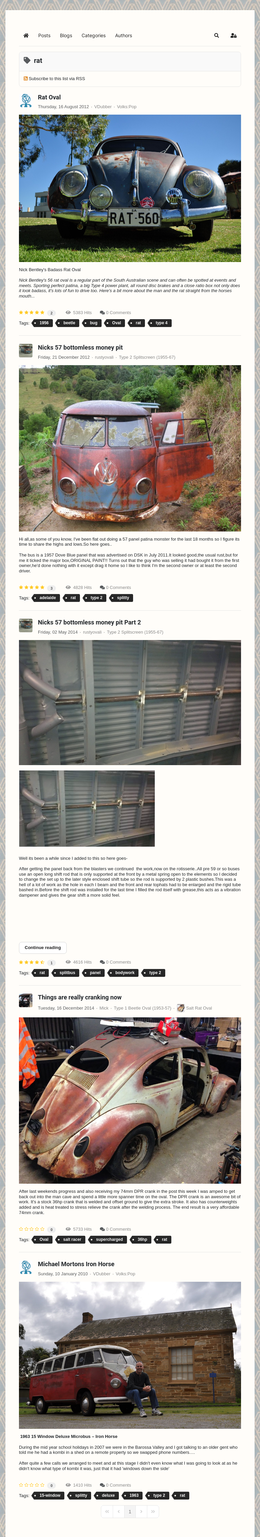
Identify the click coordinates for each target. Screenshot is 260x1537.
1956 (44, 323)
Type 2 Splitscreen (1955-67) (147, 357)
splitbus (67, 972)
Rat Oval (49, 97)
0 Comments (118, 312)
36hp (142, 1239)
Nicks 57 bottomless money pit (80, 347)
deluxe (108, 1495)
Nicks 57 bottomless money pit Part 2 (89, 622)
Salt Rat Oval (199, 1008)
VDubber (102, 106)
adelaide (48, 597)
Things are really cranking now (80, 997)
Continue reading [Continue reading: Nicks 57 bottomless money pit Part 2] (43, 947)
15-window (50, 1495)
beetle (69, 323)
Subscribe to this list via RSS (57, 78)
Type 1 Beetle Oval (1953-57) (142, 1008)
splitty (123, 597)
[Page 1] (130, 1511)
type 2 (97, 597)
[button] (216, 35)
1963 (134, 1495)
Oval (116, 323)
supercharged (109, 1239)
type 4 (162, 323)
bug (94, 323)
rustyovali (104, 357)
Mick (104, 1008)
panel (95, 972)
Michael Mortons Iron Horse (76, 1264)
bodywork (125, 972)
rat (138, 323)
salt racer (72, 1239)
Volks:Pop (126, 106)
